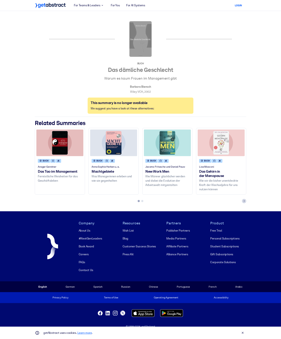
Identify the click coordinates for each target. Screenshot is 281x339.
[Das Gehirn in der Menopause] (221, 143)
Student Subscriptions (224, 246)
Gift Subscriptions (221, 254)
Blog (125, 238)
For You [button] (115, 5)
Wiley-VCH (136, 91)
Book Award (86, 246)
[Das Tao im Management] (59, 143)
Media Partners (176, 238)
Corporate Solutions (223, 262)
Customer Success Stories (139, 246)
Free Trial (216, 230)
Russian (125, 286)
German (70, 286)
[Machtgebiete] (113, 143)
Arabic (239, 286)
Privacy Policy (60, 297)
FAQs (82, 262)
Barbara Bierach (140, 86)
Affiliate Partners (177, 246)
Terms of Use (111, 297)
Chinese (153, 286)
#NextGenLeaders (90, 238)
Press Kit (128, 254)
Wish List (128, 230)
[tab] (139, 201)
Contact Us (86, 270)
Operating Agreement (166, 297)
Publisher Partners (178, 230)
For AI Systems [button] (135, 5)
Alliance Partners (177, 254)
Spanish (98, 286)
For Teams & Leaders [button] (89, 5)
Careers (84, 254)
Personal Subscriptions (224, 238)
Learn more (84, 333)
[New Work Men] (167, 143)
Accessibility (221, 297)
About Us (84, 230)
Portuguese (183, 286)
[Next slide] (244, 201)
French (212, 286)
